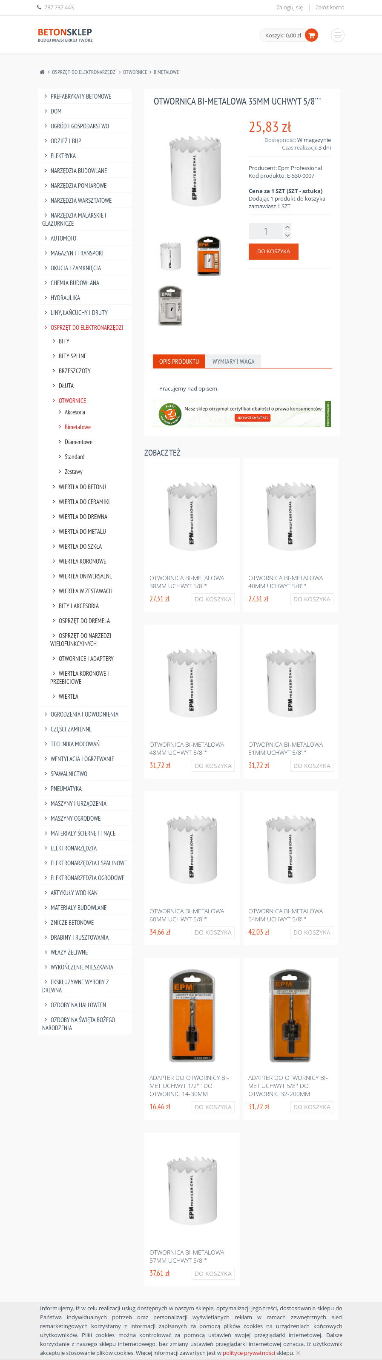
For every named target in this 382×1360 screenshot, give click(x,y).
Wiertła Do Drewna (79, 517)
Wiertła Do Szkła (76, 546)
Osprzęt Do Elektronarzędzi (84, 72)
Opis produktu (179, 361)
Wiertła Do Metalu (78, 531)
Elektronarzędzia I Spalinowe (84, 863)
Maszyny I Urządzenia (74, 803)
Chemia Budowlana (71, 283)
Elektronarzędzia (69, 848)
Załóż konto (330, 7)
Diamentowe (74, 442)
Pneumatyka (62, 789)
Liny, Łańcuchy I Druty (75, 313)
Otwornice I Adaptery (82, 658)
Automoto (59, 238)
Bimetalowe (166, 72)
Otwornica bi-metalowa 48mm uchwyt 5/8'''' (186, 748)
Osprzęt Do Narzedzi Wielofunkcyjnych (81, 640)
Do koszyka (273, 251)
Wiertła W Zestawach (81, 591)
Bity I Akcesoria (74, 606)
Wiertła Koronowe (78, 561)
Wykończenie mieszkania (78, 967)
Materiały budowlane (74, 908)
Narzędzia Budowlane (74, 171)
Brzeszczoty (70, 371)
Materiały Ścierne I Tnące (79, 833)
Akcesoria (71, 412)
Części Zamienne (67, 729)
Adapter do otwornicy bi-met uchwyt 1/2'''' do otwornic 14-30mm (189, 1086)
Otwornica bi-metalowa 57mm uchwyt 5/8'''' (186, 1256)
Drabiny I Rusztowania (75, 937)
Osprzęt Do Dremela (80, 621)
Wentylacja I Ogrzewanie (78, 759)
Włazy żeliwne (65, 952)
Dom (52, 111)
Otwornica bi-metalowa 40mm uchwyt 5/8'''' (285, 582)
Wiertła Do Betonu (78, 487)
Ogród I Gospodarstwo (75, 126)
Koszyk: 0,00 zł (283, 35)
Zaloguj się (289, 7)
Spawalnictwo (65, 774)
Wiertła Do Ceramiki (80, 502)
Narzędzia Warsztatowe (77, 200)
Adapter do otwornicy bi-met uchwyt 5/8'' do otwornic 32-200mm (288, 1086)
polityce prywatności (249, 1353)
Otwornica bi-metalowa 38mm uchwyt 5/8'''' (186, 582)
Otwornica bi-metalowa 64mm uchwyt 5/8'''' (285, 915)
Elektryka (59, 156)
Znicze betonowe (68, 922)
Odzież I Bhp (62, 141)
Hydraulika (61, 298)
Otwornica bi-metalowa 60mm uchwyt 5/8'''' (186, 915)
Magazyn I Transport (73, 253)
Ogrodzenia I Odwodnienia (80, 714)
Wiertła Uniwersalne (81, 576)
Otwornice (135, 72)
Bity (60, 341)
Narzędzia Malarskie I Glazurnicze (74, 219)
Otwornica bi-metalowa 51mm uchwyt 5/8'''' (285, 748)
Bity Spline (68, 356)
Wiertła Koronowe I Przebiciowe (79, 677)
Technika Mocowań (71, 744)
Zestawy (69, 472)
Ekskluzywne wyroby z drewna (75, 986)
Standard (70, 457)
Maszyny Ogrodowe (71, 818)
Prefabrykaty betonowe (77, 96)
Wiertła (64, 696)
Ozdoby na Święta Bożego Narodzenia (78, 1024)
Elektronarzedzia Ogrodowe (83, 878)
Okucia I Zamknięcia (71, 268)
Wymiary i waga (234, 361)
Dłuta (62, 386)
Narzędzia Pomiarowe (74, 185)
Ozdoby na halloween (74, 1005)
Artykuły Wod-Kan (70, 893)
